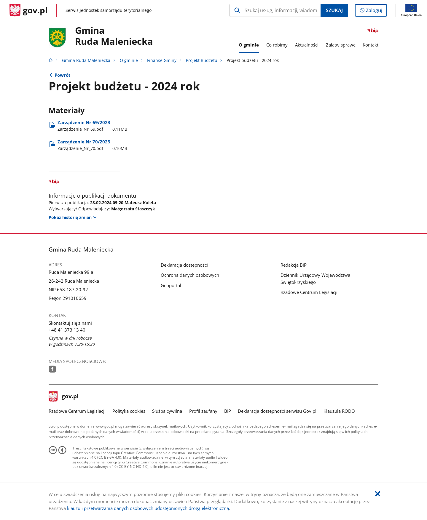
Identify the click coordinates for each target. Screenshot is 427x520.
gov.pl (64, 396)
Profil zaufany (203, 411)
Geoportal (171, 285)
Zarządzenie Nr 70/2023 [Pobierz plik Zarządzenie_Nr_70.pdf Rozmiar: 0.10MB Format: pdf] (92, 145)
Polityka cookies (128, 411)
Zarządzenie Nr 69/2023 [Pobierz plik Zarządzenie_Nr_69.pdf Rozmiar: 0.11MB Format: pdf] (92, 125)
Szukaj (334, 10)
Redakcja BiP (294, 265)
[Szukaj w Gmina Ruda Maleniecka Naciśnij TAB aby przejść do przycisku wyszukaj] (275, 10)
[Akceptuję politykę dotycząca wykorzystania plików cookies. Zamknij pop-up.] (377, 494)
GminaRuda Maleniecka (114, 36)
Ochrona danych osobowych (190, 275)
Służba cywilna (167, 411)
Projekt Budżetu (201, 60)
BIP (227, 411)
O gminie (129, 60)
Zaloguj (376, 12)
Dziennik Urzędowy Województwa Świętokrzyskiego (315, 278)
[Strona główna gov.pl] (28, 10)
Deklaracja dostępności (184, 265)
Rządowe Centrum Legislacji (309, 292)
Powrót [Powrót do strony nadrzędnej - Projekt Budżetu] (63, 75)
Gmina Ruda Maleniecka (86, 60)
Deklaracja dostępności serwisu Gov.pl (277, 411)
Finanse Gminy (161, 60)
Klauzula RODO (339, 411)
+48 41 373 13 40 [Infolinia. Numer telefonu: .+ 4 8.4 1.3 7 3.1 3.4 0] (67, 330)
